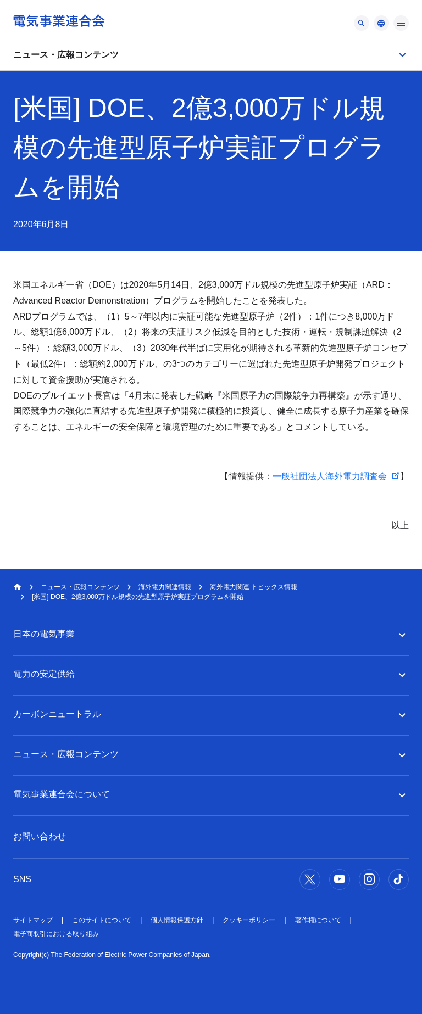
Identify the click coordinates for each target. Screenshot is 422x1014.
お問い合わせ (39, 836)
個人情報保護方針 (177, 920)
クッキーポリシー (249, 920)
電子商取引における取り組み (56, 934)
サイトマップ (33, 920)
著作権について (318, 920)
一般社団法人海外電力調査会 (330, 476)
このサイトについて (101, 920)
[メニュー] (361, 23)
